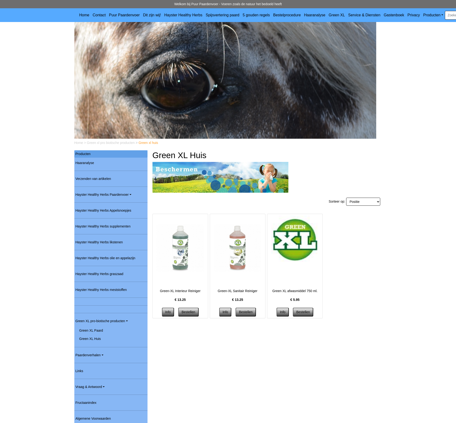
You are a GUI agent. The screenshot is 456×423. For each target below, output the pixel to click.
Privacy (413, 15)
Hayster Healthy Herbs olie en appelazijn (105, 258)
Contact (99, 15)
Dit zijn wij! (152, 15)
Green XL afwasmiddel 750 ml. (294, 291)
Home (84, 15)
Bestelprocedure (287, 15)
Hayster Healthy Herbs (183, 15)
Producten (431, 15)
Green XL (337, 15)
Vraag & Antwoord (89, 387)
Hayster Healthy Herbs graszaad (99, 274)
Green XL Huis (90, 339)
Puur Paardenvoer (124, 15)
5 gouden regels (256, 15)
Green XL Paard (91, 330)
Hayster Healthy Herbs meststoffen (101, 290)
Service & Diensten (364, 15)
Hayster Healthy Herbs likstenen (99, 242)
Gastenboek (394, 15)
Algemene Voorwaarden (93, 418)
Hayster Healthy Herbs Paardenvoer (102, 194)
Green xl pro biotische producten (111, 143)
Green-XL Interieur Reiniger (180, 291)
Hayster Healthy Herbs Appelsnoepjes (103, 210)
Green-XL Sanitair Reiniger (238, 291)
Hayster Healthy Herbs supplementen (103, 226)
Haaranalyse (314, 15)
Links (79, 371)
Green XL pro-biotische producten (100, 321)
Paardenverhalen (88, 355)
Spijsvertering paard (222, 15)
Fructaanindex (86, 403)
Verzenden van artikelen (93, 179)
